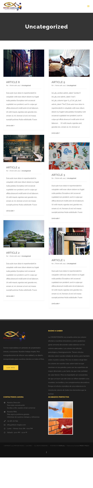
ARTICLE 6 (13, 82)
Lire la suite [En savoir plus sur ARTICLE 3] (55, 218)
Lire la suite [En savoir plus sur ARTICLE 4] (9, 211)
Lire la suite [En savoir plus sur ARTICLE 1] (55, 303)
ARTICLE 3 (58, 174)
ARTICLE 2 (13, 252)
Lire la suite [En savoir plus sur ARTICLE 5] (55, 133)
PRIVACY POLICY (84, 445)
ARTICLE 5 (58, 82)
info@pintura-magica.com (16, 425)
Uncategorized (26, 85)
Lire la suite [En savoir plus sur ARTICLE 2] (9, 296)
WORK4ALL (61, 445)
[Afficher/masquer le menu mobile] (88, 6)
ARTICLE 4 (13, 167)
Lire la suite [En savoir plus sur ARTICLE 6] (9, 125)
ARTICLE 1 (58, 260)
